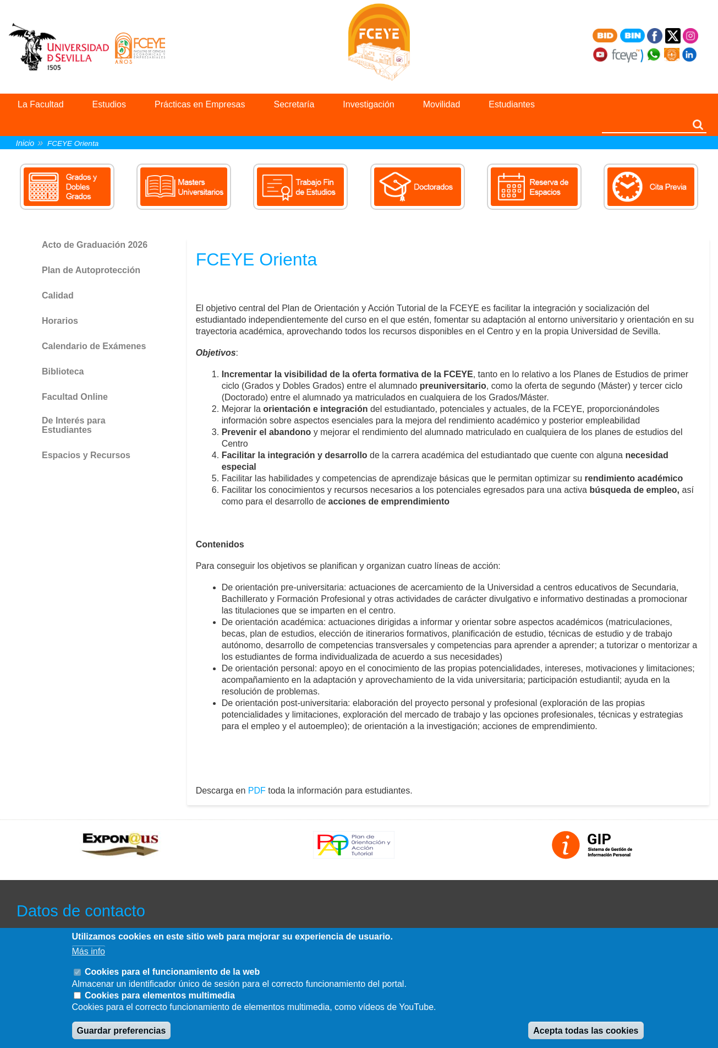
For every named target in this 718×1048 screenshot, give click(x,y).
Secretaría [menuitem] (294, 104)
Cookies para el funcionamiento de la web (172, 971)
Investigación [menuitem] (368, 104)
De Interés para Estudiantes (74, 425)
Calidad (58, 295)
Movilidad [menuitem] (442, 104)
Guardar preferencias (121, 1030)
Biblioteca (63, 371)
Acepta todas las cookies (585, 1030)
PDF (257, 790)
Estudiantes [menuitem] (512, 104)
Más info (88, 951)
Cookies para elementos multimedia (160, 995)
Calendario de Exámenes (94, 346)
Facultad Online (75, 396)
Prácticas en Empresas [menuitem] (200, 104)
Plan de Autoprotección (91, 270)
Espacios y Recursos (86, 455)
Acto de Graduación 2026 (94, 244)
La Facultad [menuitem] (41, 104)
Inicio (25, 143)
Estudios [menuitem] (109, 104)
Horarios (60, 320)
